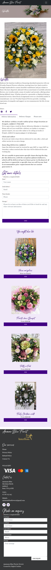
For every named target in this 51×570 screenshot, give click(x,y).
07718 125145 (32, 133)
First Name (7, 517)
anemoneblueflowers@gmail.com (13, 500)
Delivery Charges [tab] (25, 116)
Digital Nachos (16, 566)
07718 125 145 (7, 494)
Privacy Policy (7, 452)
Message (4, 201)
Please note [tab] (37, 116)
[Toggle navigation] (46, 3)
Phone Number (6, 194)
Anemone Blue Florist (11, 3)
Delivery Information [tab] (9, 117)
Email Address (6, 186)
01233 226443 (20, 133)
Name (4, 179)
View (25, 276)
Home (4, 449)
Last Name (7, 523)
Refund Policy (7, 456)
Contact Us (6, 459)
